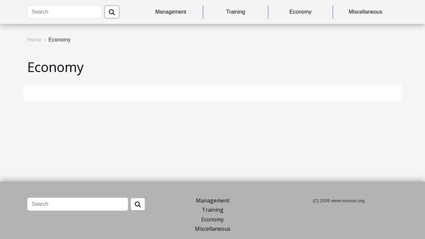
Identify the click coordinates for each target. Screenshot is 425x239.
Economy (301, 12)
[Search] (64, 12)
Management (170, 12)
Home (34, 39)
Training (235, 12)
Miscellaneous (365, 12)
